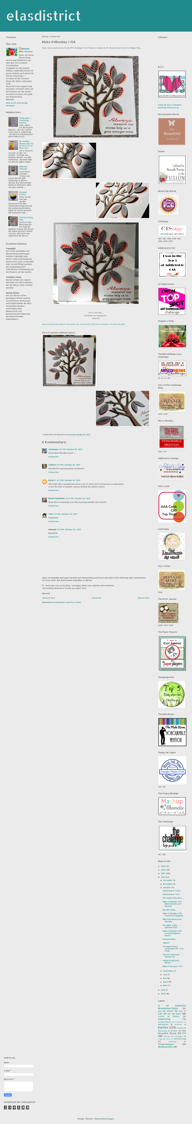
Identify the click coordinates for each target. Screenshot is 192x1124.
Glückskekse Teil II (171, 891)
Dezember (168, 880)
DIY (169, 1014)
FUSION (161, 1016)
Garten (176, 1016)
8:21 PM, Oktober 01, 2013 (68, 480)
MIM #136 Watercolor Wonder (172, 920)
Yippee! (166, 943)
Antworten (53, 457)
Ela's (178, 1013)
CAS (160, 1013)
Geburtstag (164, 1019)
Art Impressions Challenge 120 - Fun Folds (173, 948)
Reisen (167, 1036)
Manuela (25, 49)
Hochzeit (178, 1024)
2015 (163, 870)
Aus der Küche (165, 1011)
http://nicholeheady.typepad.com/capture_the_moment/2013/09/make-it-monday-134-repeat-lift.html (83, 324)
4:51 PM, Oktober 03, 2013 (65, 514)
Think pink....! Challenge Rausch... (25, 120)
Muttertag (162, 1031)
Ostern (174, 1031)
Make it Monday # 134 (172, 966)
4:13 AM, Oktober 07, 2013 (69, 529)
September (168, 971)
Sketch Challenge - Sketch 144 (172, 955)
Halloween (163, 1024)
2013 (163, 877)
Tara (50, 514)
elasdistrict (43, 15)
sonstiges (178, 1036)
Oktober (167, 887)
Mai (165, 978)
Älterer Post (143, 598)
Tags (160, 1039)
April (165, 982)
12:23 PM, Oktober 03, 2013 (78, 498)
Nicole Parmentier (56, 498)
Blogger (110, 1119)
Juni (165, 974)
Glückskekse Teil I (171, 894)
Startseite (96, 598)
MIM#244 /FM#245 (23, 167)
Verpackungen (166, 1044)
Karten (163, 1027)
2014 (163, 873)
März (165, 985)
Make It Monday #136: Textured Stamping (173, 914)
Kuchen (180, 1028)
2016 (163, 866)
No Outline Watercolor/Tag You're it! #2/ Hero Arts (26, 144)
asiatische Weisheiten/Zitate (172, 1007)
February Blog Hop (26, 218)
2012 (163, 990)
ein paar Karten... (23, 193)
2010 (163, 994)
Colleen (52, 465)
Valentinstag (180, 1039)
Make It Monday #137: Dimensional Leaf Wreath (172, 904)
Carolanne (53, 449)
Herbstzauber (169, 939)
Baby (181, 1011)
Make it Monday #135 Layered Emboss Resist (172, 933)
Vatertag (172, 1041)
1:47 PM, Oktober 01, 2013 (70, 449)
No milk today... (170, 910)
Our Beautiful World (172, 1032)
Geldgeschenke (164, 1022)
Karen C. (52, 480)
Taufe (168, 1039)
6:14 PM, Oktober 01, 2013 (68, 465)
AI (159, 1006)
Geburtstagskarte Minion (171, 961)
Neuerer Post (49, 598)
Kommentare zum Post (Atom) (67, 602)
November (168, 884)
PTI (184, 1033)
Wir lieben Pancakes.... (173, 898)
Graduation (179, 1022)
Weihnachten (165, 1046)
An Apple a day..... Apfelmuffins (171, 926)
